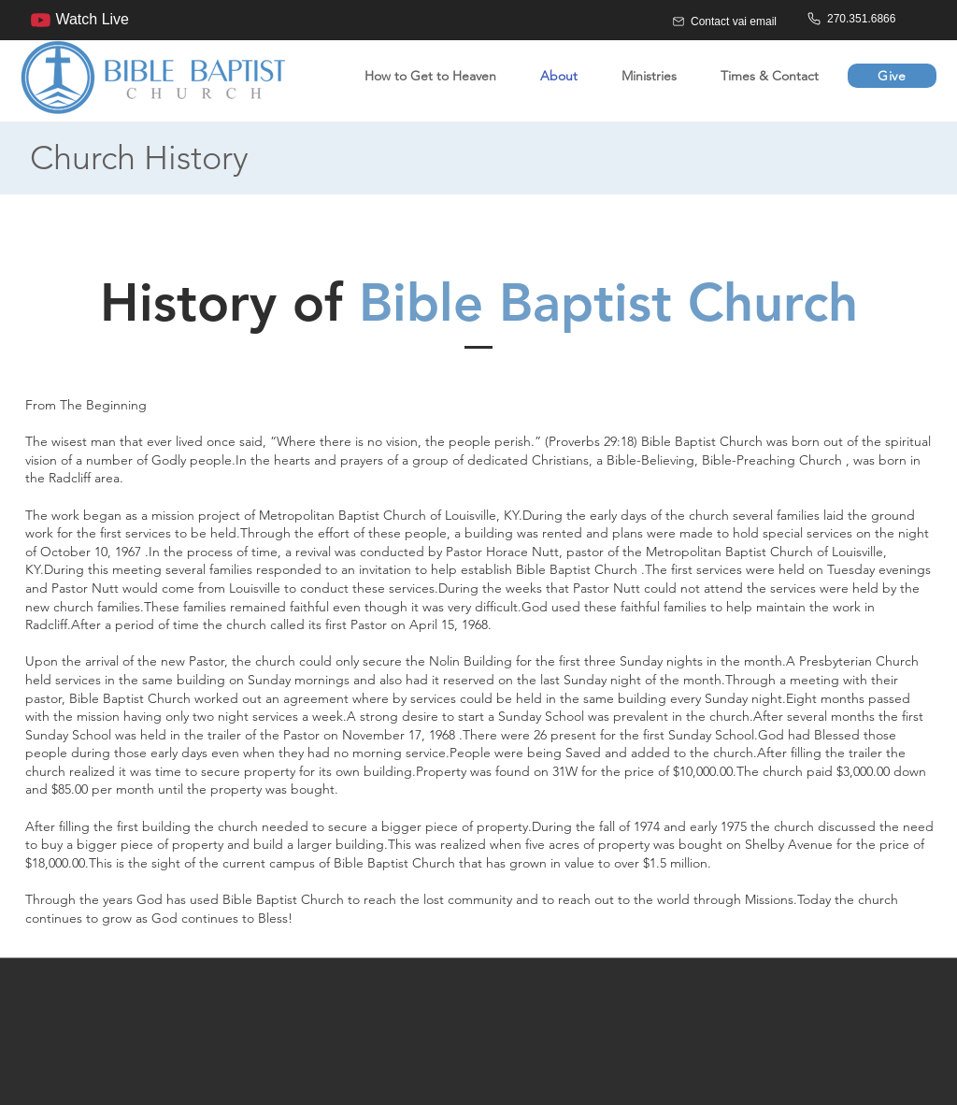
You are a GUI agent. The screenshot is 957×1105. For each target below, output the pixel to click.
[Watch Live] (75, 19)
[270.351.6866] (871, 18)
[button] (641, 76)
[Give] (892, 76)
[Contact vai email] (737, 21)
